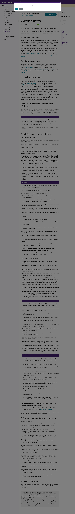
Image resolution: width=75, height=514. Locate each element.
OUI (16, 9)
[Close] (60, 2)
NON (21, 9)
